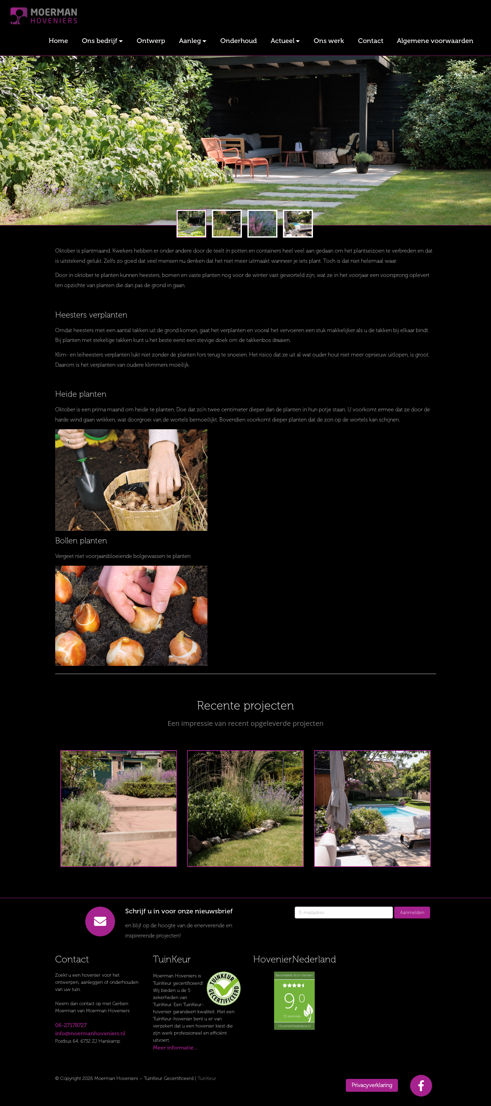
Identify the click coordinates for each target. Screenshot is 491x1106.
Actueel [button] (282, 41)
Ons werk (329, 41)
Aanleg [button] (190, 41)
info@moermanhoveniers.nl (90, 1033)
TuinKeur (207, 1078)
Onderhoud (238, 41)
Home (58, 41)
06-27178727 (71, 1025)
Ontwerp (151, 41)
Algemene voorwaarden (435, 41)
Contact (370, 41)
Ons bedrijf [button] (99, 41)
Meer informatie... (175, 1047)
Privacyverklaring (372, 1085)
